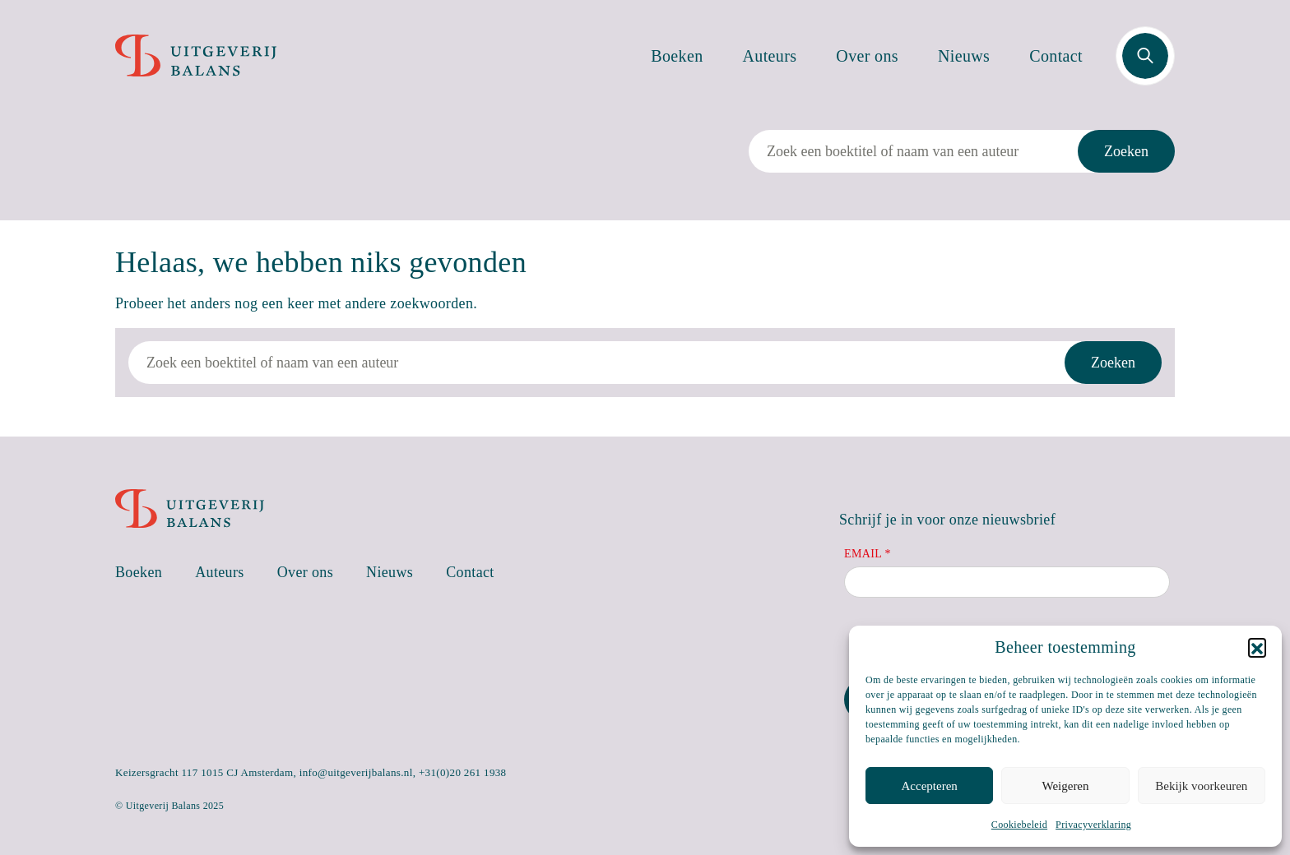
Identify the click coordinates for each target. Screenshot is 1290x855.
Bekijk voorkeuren (1201, 786)
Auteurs (770, 56)
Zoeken (1126, 151)
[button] (1257, 647)
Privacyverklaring (1093, 824)
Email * (867, 554)
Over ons (867, 56)
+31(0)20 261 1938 (463, 772)
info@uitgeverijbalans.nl (356, 772)
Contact (1056, 56)
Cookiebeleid (1019, 824)
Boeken (677, 56)
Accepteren (930, 786)
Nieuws (964, 56)
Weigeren (1065, 786)
